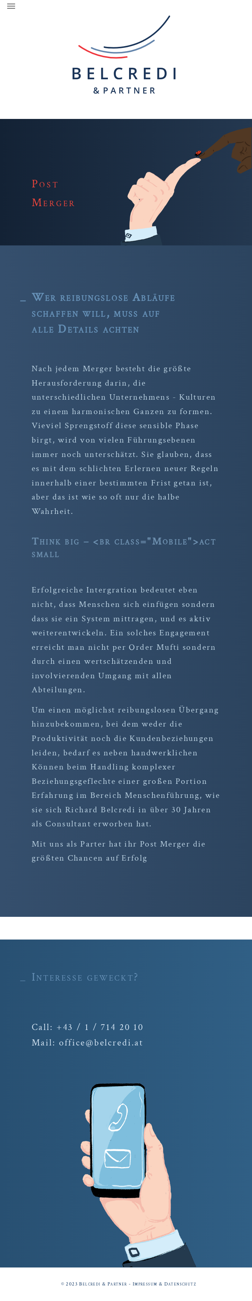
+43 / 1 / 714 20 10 (100, 1027)
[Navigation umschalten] (11, 6)
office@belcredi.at (101, 1042)
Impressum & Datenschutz (164, 1284)
